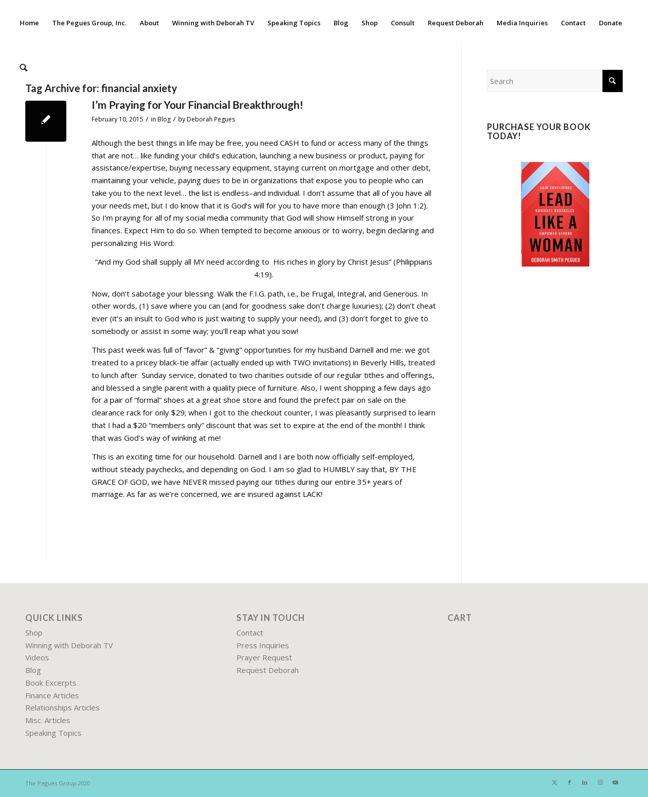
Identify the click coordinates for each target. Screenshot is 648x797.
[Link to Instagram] (600, 782)
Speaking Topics (53, 733)
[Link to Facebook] (569, 782)
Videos (37, 657)
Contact (249, 632)
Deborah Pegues (211, 119)
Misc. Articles (47, 720)
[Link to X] (554, 782)
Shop (34, 632)
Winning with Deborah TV (69, 645)
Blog (164, 119)
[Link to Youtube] (615, 782)
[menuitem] (29, 23)
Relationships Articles (62, 707)
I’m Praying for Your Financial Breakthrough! (197, 104)
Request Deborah (267, 670)
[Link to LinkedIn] (584, 782)
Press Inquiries (262, 645)
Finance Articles (52, 695)
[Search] (23, 68)
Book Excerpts (50, 683)
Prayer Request (264, 657)
